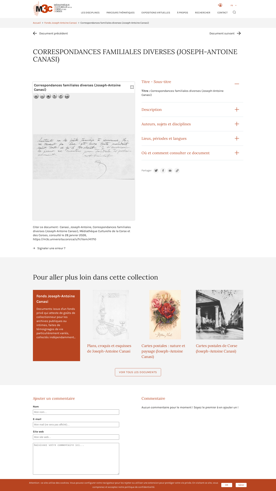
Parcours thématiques (120, 12)
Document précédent (53, 33)
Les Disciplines (90, 12)
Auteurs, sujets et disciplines (166, 124)
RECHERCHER (202, 12)
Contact (222, 12)
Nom (36, 406)
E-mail (37, 419)
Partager (146, 170)
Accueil (37, 22)
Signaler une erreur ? (51, 248)
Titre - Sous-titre (156, 81)
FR (232, 5)
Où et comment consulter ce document (176, 153)
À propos (182, 12)
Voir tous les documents (138, 372)
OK (226, 484)
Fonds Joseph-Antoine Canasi (60, 22)
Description (152, 109)
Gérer (241, 484)
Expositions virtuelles (156, 12)
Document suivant (221, 33)
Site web (38, 431)
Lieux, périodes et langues (164, 138)
